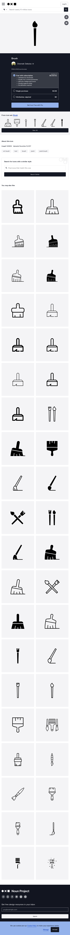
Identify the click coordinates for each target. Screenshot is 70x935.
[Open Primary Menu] (3, 4)
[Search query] (35, 168)
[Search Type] (5, 9)
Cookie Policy (32, 926)
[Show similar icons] (66, 23)
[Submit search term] (66, 9)
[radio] (35, 80)
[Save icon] (66, 17)
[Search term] (36, 9)
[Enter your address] (35, 909)
